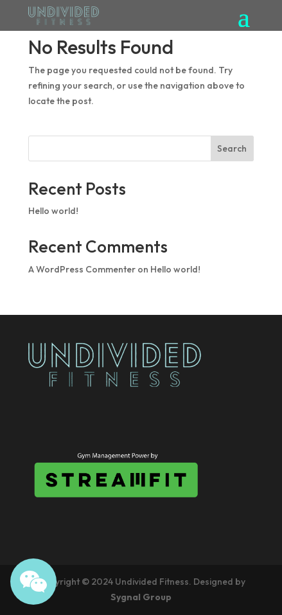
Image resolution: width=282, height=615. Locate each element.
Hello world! (53, 211)
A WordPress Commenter (82, 269)
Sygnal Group (141, 597)
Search (232, 148)
